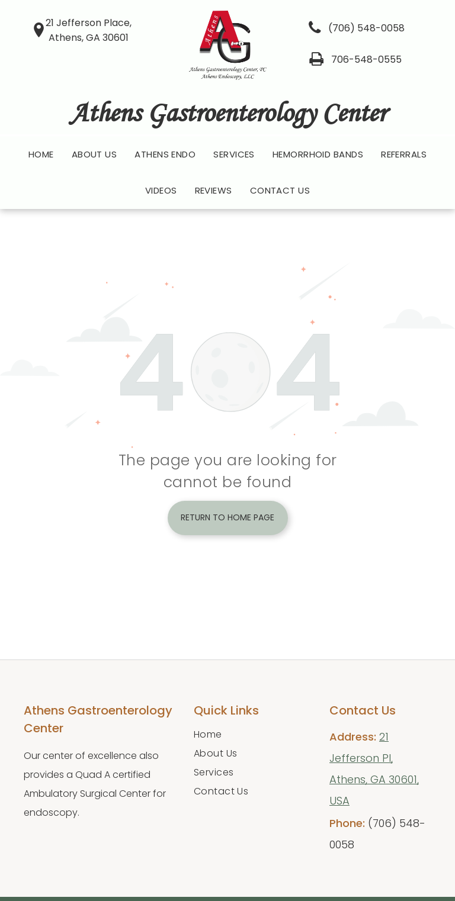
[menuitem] (41, 154)
